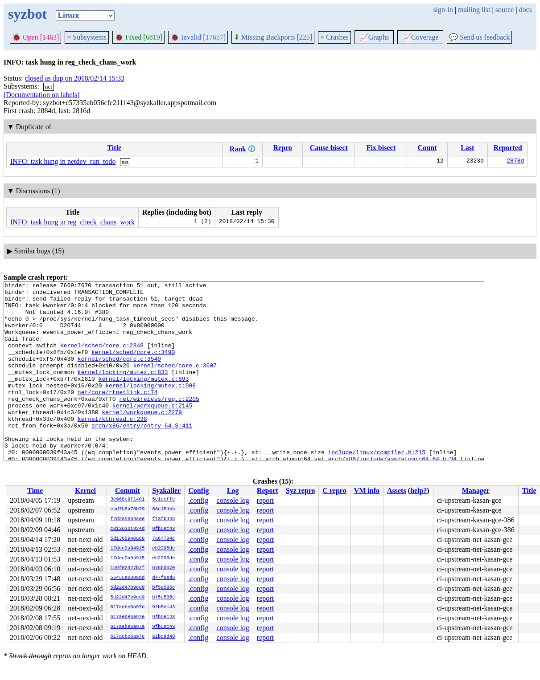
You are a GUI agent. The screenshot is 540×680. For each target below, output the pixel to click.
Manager (476, 490)
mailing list (474, 9)
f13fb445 (163, 519)
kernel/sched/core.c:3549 (119, 375)
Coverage (420, 37)
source (504, 9)
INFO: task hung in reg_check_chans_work (72, 222)
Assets (396, 490)
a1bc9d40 (163, 637)
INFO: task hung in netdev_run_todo (62, 161)
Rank (238, 149)
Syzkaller (166, 490)
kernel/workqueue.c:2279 (141, 439)
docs (525, 9)
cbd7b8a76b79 (128, 509)
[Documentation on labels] (42, 94)
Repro (282, 147)
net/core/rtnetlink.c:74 (117, 415)
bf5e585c (163, 588)
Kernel (85, 490)
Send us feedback (479, 37)
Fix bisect (381, 147)
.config (198, 500)
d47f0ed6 (163, 578)
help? (418, 490)
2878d (515, 162)
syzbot (27, 14)
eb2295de (163, 549)
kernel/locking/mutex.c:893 (144, 399)
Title (114, 147)
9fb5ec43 (163, 529)
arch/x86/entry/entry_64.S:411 (141, 455)
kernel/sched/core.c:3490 (133, 366)
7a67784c (163, 539)
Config (198, 490)
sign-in (443, 9)
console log (233, 500)
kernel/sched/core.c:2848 (102, 358)
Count (427, 147)
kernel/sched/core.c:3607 (175, 383)
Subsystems (87, 37)
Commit (127, 490)
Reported (508, 147)
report (265, 500)
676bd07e (163, 568)
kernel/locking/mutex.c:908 (150, 407)
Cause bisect (329, 147)
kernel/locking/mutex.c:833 (123, 391)
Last (467, 147)
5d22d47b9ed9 (128, 588)
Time (35, 490)
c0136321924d (128, 529)
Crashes (334, 37)
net (48, 86)
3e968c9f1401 (128, 500)
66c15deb (163, 509)
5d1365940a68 (128, 539)
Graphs (374, 37)
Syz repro (300, 490)
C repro (334, 490)
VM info (366, 490)
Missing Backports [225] (273, 37)
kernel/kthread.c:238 (112, 447)
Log (233, 490)
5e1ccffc (163, 500)
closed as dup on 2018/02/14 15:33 (75, 78)
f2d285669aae (128, 519)
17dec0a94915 (128, 549)
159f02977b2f (128, 568)
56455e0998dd (128, 578)
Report (267, 490)
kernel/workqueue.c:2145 (152, 431)
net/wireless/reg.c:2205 (159, 423)
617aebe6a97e (128, 607)
